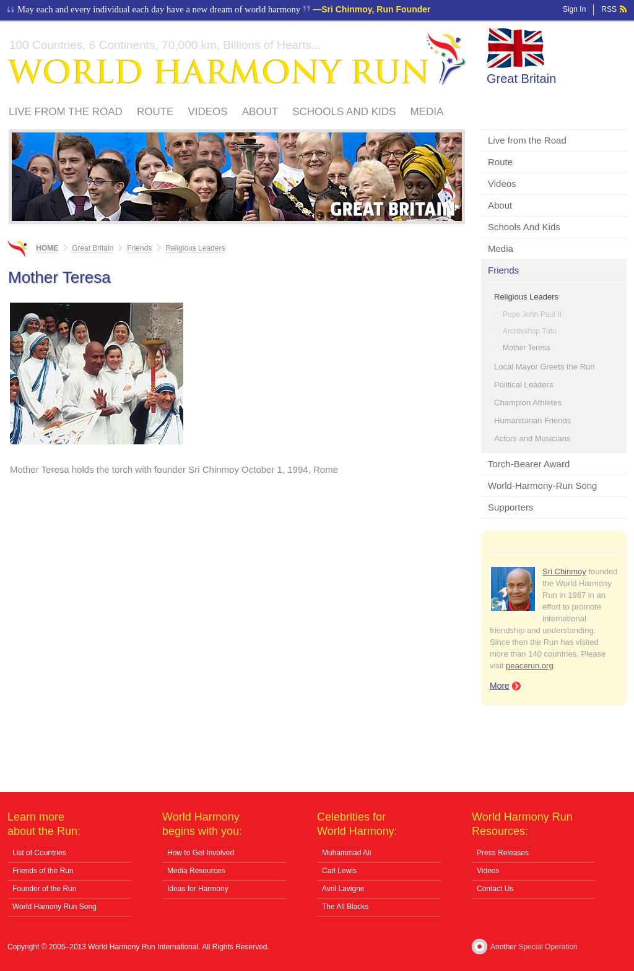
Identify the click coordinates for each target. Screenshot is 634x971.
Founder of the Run (44, 888)
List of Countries (39, 852)
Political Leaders (523, 384)
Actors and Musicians (532, 438)
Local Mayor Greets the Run (544, 366)
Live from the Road (66, 112)
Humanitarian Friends (532, 420)
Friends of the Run (43, 870)
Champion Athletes (528, 402)
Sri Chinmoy (564, 571)
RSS (609, 9)
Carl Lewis (339, 870)
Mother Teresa (526, 347)
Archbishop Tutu (530, 331)
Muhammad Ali (346, 852)
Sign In (574, 9)
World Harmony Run (237, 59)
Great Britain (521, 78)
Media (426, 112)
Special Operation (547, 947)
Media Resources (196, 870)
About (260, 112)
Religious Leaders (526, 296)
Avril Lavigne (343, 888)
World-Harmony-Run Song (542, 485)
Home (47, 248)
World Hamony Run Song (54, 906)
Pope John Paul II (532, 314)
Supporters (510, 507)
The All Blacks (345, 906)
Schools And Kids (344, 112)
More (500, 686)
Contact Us (495, 888)
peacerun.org (530, 665)
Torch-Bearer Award (529, 464)
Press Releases (503, 852)
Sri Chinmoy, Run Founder (375, 9)
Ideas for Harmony (197, 888)
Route (155, 112)
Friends (503, 270)
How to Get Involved (200, 852)
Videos (207, 112)
